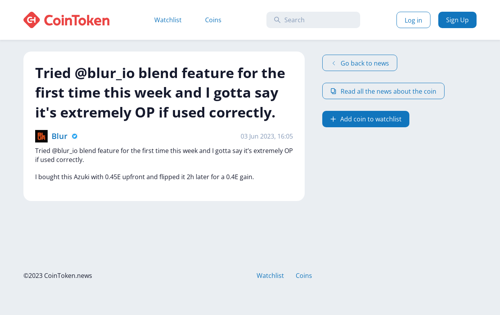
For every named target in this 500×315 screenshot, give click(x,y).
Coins (213, 20)
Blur (60, 136)
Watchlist (168, 20)
